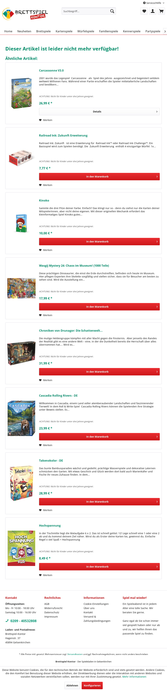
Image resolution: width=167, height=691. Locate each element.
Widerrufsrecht (53, 608)
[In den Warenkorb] (99, 176)
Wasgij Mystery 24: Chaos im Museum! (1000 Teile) (74, 266)
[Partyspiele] (153, 31)
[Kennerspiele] (132, 31)
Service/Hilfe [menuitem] (152, 3)
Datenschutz (51, 612)
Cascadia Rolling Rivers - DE (58, 396)
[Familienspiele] (109, 31)
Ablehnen (72, 685)
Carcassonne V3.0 (51, 70)
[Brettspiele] (43, 31)
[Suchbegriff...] (89, 11)
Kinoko (44, 200)
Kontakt (88, 612)
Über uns (89, 608)
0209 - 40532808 (21, 621)
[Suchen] (112, 11)
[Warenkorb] (161, 11)
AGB (46, 604)
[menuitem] (89, 11)
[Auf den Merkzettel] (45, 120)
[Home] (8, 31)
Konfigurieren (92, 685)
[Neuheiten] (24, 31)
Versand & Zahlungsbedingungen (97, 618)
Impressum (51, 616)
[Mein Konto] (152, 11)
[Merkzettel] (144, 11)
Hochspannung (50, 525)
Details (125, 111)
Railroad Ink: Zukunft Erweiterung (63, 135)
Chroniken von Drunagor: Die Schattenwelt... (71, 331)
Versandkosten (75, 654)
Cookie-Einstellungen (96, 604)
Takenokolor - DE (51, 460)
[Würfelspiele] (86, 31)
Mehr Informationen (134, 676)
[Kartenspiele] (64, 31)
